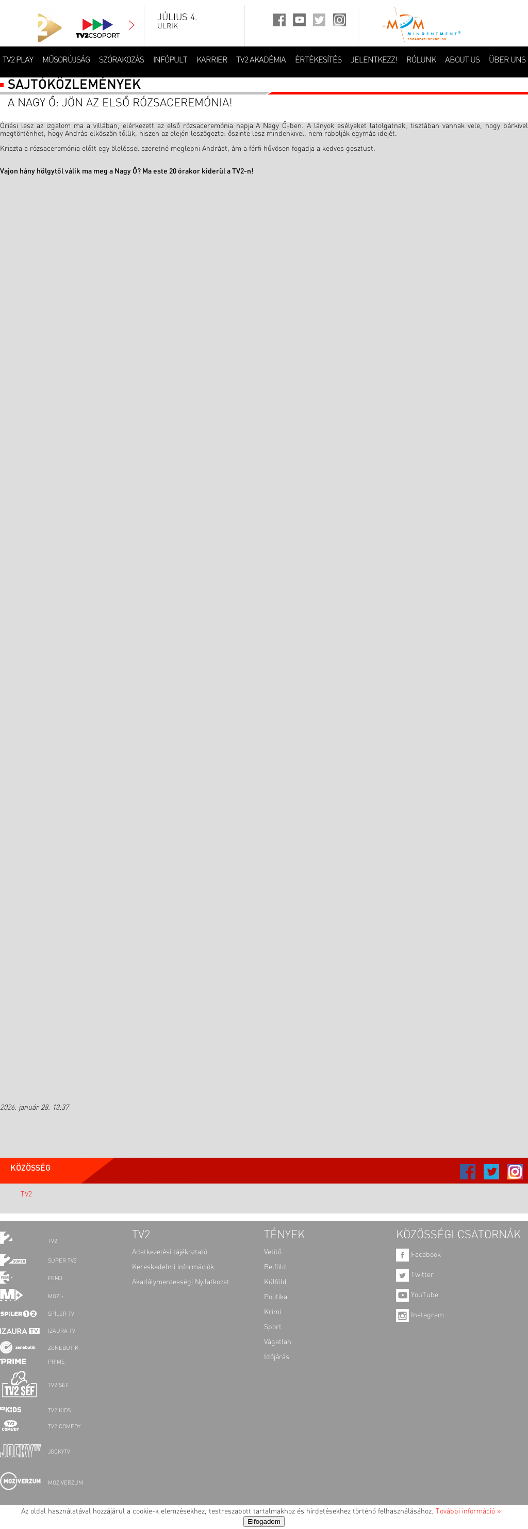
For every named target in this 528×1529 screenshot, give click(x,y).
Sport (273, 1327)
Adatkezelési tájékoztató (169, 1252)
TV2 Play (18, 60)
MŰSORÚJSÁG (66, 60)
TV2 (26, 1194)
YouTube (417, 1295)
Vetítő (273, 1252)
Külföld (275, 1282)
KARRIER (211, 60)
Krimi (272, 1312)
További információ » (468, 1511)
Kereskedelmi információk (173, 1267)
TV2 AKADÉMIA (261, 60)
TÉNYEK (284, 1235)
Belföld (275, 1267)
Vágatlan (277, 1342)
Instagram (420, 1315)
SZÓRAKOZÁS (121, 60)
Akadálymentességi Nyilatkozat (180, 1282)
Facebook (418, 1254)
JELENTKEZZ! (374, 60)
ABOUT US (462, 60)
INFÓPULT (170, 60)
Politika (275, 1297)
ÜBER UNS (507, 60)
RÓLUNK (421, 60)
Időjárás (276, 1357)
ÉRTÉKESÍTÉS (318, 60)
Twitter (415, 1275)
